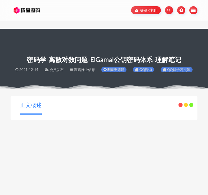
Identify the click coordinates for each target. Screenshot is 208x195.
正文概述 (31, 105)
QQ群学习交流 (176, 69)
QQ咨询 (143, 69)
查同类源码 (113, 69)
